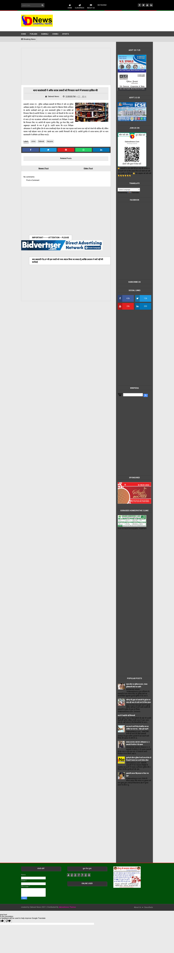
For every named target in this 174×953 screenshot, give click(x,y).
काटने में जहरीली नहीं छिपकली (126, 715)
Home (70, 6)
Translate (133, 192)
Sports (65, 34)
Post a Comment (32, 180)
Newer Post (44, 168)
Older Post (88, 168)
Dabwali (44, 34)
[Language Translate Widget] (129, 189)
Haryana (50, 141)
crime (33, 141)
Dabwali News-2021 (38, 907)
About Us (91, 6)
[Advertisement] (112, 21)
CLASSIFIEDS (79, 6)
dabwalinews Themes (67, 907)
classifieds (148, 907)
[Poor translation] (8, 921)
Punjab (33, 34)
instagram (102, 5)
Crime (55, 34)
